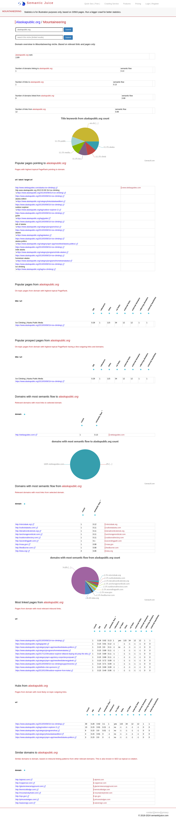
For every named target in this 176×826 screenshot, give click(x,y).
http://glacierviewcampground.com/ (31, 786)
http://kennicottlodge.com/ (27, 790)
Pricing (138, 4)
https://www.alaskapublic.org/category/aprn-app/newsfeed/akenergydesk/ (46, 661)
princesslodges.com (102, 799)
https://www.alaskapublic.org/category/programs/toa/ (39, 227)
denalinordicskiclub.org (115, 531)
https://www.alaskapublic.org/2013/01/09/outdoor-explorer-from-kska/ (44, 670)
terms (157, 812)
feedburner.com (112, 548)
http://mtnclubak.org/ (25, 524)
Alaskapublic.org (28, 22)
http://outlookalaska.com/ (27, 528)
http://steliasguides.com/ (26, 435)
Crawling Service (111, 4)
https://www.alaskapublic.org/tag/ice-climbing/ (36, 269)
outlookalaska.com (113, 528)
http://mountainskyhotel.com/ (28, 793)
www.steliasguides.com (131, 188)
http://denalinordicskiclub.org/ (28, 531)
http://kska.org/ (23, 551)
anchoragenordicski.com (116, 534)
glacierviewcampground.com (105, 786)
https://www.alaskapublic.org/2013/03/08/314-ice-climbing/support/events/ (46, 664)
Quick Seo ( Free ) (92, 4)
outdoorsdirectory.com (115, 538)
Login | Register (152, 4)
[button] (93, 313)
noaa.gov (109, 544)
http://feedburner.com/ (25, 548)
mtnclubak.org (111, 524)
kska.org (109, 551)
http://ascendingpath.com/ (27, 541)
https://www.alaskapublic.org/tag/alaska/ (34, 235)
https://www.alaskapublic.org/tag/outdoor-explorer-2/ (39, 210)
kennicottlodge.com (102, 790)
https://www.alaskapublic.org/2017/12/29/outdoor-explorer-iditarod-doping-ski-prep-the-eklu (53, 654)
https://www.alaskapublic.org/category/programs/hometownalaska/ (44, 261)
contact (149, 812)
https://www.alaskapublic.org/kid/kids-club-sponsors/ (37, 667)
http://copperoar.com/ (25, 783)
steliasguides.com (117, 435)
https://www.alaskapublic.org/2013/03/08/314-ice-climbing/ (41, 193)
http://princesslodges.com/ (27, 799)
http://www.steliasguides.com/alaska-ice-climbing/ (36, 188)
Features (127, 4)
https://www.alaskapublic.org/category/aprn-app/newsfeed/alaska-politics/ (47, 244)
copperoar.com (100, 783)
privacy (165, 812)
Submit (68, 30)
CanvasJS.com (150, 160)
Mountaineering (54, 22)
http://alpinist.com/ (24, 780)
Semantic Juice (36, 3)
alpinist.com (99, 780)
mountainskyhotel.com (103, 793)
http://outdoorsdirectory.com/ (28, 538)
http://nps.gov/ (22, 796)
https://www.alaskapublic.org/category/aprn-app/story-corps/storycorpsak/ (46, 657)
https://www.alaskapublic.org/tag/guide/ (34, 218)
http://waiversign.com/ (25, 803)
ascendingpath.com (114, 541)
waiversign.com (100, 803)
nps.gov (97, 796)
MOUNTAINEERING (11, 11)
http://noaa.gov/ (23, 544)
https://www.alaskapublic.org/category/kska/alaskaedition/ (41, 201)
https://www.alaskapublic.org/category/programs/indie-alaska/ (42, 252)
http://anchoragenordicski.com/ (29, 534)
